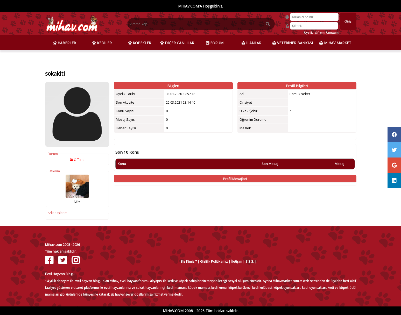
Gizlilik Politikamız (214, 261)
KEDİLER (102, 42)
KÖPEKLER (139, 42)
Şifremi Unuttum (327, 32)
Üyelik (308, 32)
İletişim (236, 261)
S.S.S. (249, 261)
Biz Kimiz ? (189, 261)
